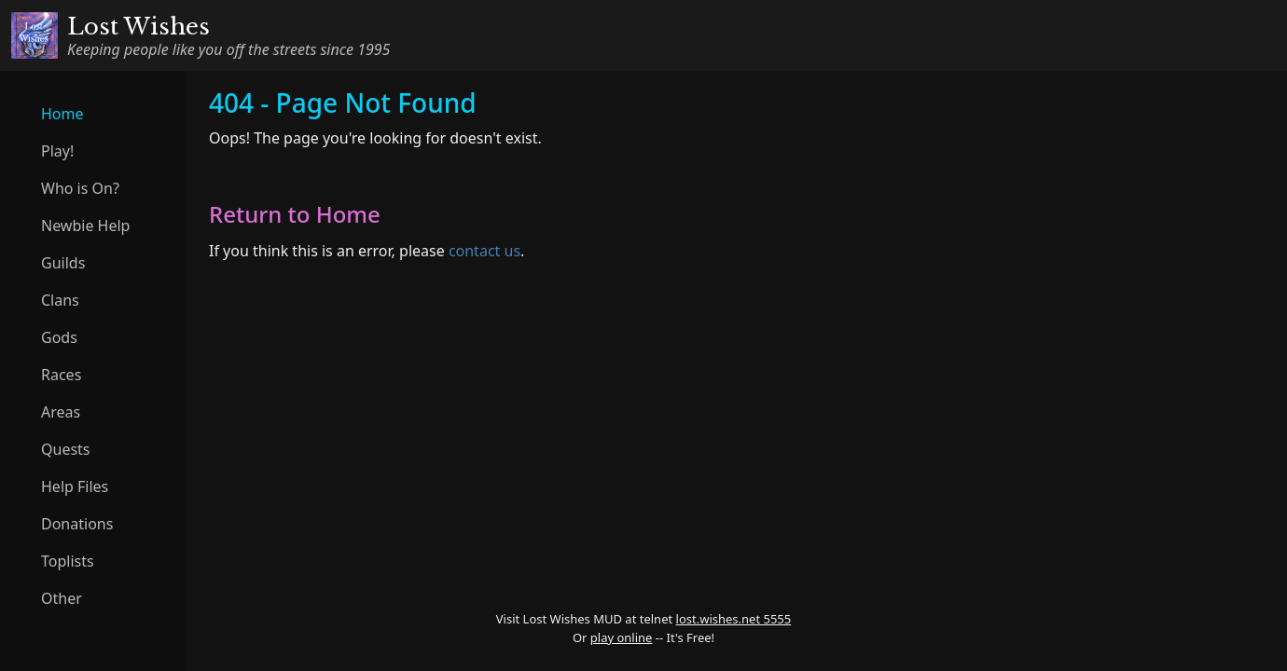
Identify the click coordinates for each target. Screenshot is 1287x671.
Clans (60, 300)
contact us (484, 250)
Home (62, 113)
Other (61, 598)
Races (61, 374)
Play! (57, 151)
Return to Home (295, 214)
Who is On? (80, 188)
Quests (65, 449)
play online (621, 637)
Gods (59, 337)
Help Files (74, 486)
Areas (60, 412)
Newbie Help (85, 225)
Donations (77, 524)
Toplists (67, 561)
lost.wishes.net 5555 (734, 618)
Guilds (63, 263)
